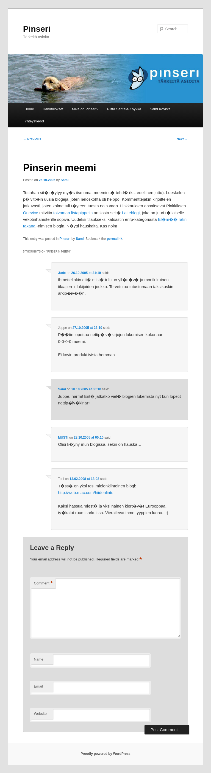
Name (38, 659)
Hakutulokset (53, 109)
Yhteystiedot (34, 121)
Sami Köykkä (160, 109)
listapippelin (82, 212)
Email (38, 686)
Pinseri (37, 28)
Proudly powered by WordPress (105, 754)
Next (182, 139)
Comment (43, 583)
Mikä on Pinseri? (85, 109)
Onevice (30, 212)
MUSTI (63, 437)
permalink (115, 239)
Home (29, 109)
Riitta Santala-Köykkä (124, 109)
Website (40, 714)
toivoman (61, 212)
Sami (65, 180)
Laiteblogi (131, 212)
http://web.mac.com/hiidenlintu (85, 492)
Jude (62, 273)
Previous (32, 139)
